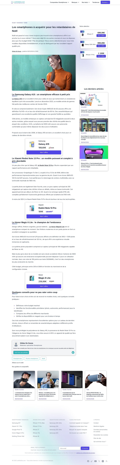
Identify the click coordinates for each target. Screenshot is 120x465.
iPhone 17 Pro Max (39, 423)
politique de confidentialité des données (85, 453)
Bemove (50, 460)
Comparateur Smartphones (59, 2)
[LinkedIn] (73, 352)
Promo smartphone (32, 358)
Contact (96, 423)
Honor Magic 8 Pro (18, 433)
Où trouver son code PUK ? (78, 433)
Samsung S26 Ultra (56, 423)
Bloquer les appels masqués (78, 429)
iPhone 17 (36, 429)
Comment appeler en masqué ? (79, 423)
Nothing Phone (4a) (18, 436)
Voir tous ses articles (21, 352)
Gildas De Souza (16, 51)
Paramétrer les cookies (101, 435)
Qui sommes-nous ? (100, 441)
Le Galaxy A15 (17, 99)
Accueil (14, 22)
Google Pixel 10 (17, 429)
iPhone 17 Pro (37, 426)
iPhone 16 (36, 436)
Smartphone (20, 22)
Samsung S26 (54, 426)
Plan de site (97, 438)
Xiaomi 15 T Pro (17, 426)
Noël (43, 358)
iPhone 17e (36, 433)
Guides (25, 22)
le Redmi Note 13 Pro (45, 165)
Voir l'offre (44, 152)
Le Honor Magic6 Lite (56, 227)
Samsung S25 (54, 433)
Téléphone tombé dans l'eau (78, 426)
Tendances (95, 2)
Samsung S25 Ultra (56, 429)
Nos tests (86, 2)
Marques (75, 2)
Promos (105, 2)
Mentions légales (99, 426)
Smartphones (17, 358)
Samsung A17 (16, 423)
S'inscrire (85, 448)
